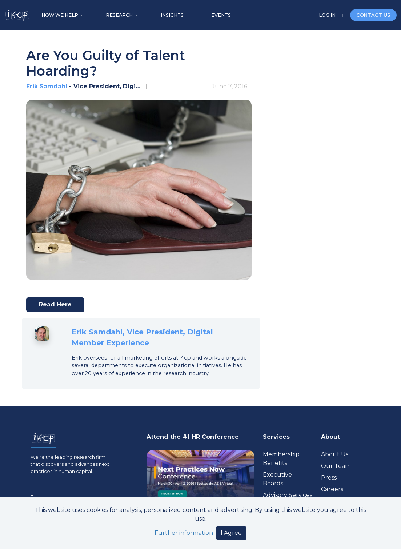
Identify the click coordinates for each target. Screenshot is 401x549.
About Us (334, 454)
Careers (332, 489)
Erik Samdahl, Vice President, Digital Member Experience (142, 337)
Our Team (336, 465)
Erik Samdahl (46, 86)
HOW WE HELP (60, 15)
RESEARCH (120, 15)
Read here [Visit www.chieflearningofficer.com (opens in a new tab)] (58, 306)
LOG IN (328, 15)
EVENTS (221, 15)
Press (329, 477)
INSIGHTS (173, 15)
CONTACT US (373, 15)
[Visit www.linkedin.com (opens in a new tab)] (35, 491)
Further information (184, 532)
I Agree (231, 532)
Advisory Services (287, 495)
